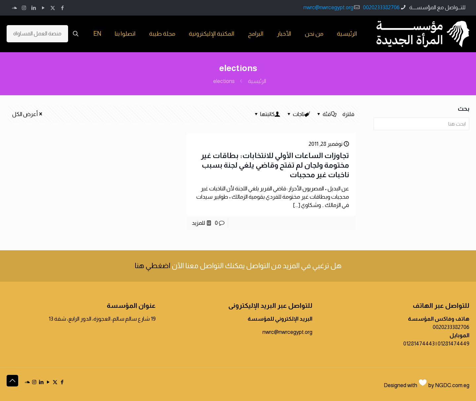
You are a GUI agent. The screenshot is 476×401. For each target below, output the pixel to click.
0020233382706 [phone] (381, 7)
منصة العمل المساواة (37, 33)
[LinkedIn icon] (33, 8)
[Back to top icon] (12, 380)
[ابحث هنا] (421, 123)
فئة (326, 114)
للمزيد (198, 223)
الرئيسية (257, 81)
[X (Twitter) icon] (52, 8)
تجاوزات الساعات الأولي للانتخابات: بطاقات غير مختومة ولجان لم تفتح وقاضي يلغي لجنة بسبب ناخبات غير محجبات (275, 165)
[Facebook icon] (62, 8)
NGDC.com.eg (452, 385)
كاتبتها (267, 114)
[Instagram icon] (23, 8)
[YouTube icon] (43, 8)
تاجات (298, 114)
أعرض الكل (27, 114)
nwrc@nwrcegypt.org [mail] (328, 7)
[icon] (14, 8)
